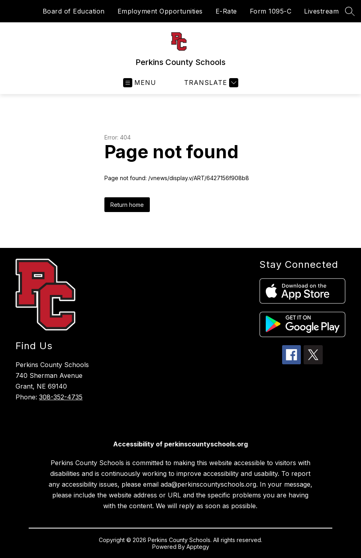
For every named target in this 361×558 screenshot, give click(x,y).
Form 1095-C (271, 11)
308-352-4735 (60, 397)
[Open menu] (139, 83)
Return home (127, 204)
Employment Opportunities (160, 11)
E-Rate (226, 11)
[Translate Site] (210, 83)
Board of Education (74, 11)
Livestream (321, 11)
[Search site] (350, 11)
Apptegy (197, 546)
